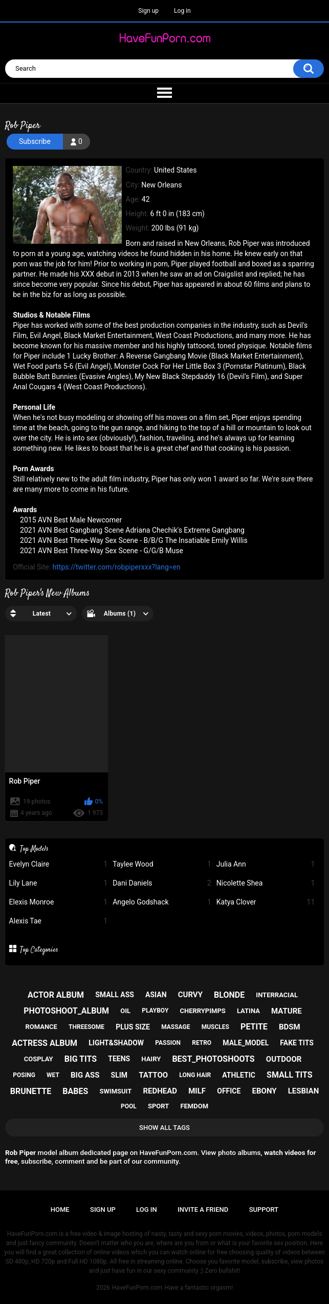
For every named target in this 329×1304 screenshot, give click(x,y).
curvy (190, 994)
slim (119, 1075)
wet (53, 1075)
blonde (229, 995)
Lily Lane (58, 883)
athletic (238, 1075)
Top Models (34, 848)
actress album (44, 1043)
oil (125, 1011)
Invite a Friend (203, 1209)
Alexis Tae (58, 921)
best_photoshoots (213, 1059)
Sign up (148, 10)
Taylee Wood (162, 864)
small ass (114, 995)
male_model (246, 1043)
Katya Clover (265, 902)
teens (119, 1059)
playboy (155, 1010)
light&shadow (116, 1043)
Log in (182, 10)
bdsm (289, 1027)
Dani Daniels (162, 883)
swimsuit (115, 1091)
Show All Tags (164, 1127)
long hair (195, 1075)
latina (248, 1011)
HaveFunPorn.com (137, 1287)
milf (197, 1091)
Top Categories (39, 949)
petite (254, 1027)
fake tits (296, 1043)
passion (168, 1042)
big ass (85, 1075)
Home (60, 1209)
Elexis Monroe (58, 902)
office (228, 1091)
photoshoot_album (66, 1011)
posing (24, 1075)
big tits (80, 1059)
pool (129, 1106)
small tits (290, 1075)
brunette (30, 1091)
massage (175, 1026)
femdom (194, 1106)
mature (286, 1011)
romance (41, 1026)
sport (158, 1106)
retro (201, 1042)
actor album (56, 995)
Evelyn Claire (58, 864)
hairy (151, 1059)
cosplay (38, 1059)
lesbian (303, 1091)
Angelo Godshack (162, 902)
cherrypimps (202, 1011)
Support (264, 1209)
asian (156, 995)
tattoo (153, 1075)
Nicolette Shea (265, 883)
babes (75, 1091)
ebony (264, 1091)
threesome (86, 1026)
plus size (133, 1027)
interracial (277, 995)
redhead (160, 1091)
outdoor (284, 1059)
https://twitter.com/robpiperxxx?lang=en (117, 567)
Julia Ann (265, 864)
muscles (215, 1026)
